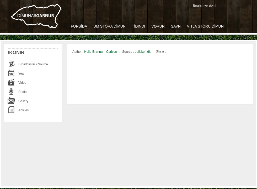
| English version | (203, 5)
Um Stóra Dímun (109, 26)
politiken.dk (143, 52)
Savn (176, 26)
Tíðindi (138, 26)
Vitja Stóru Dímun (205, 26)
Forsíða (79, 26)
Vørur (158, 26)
